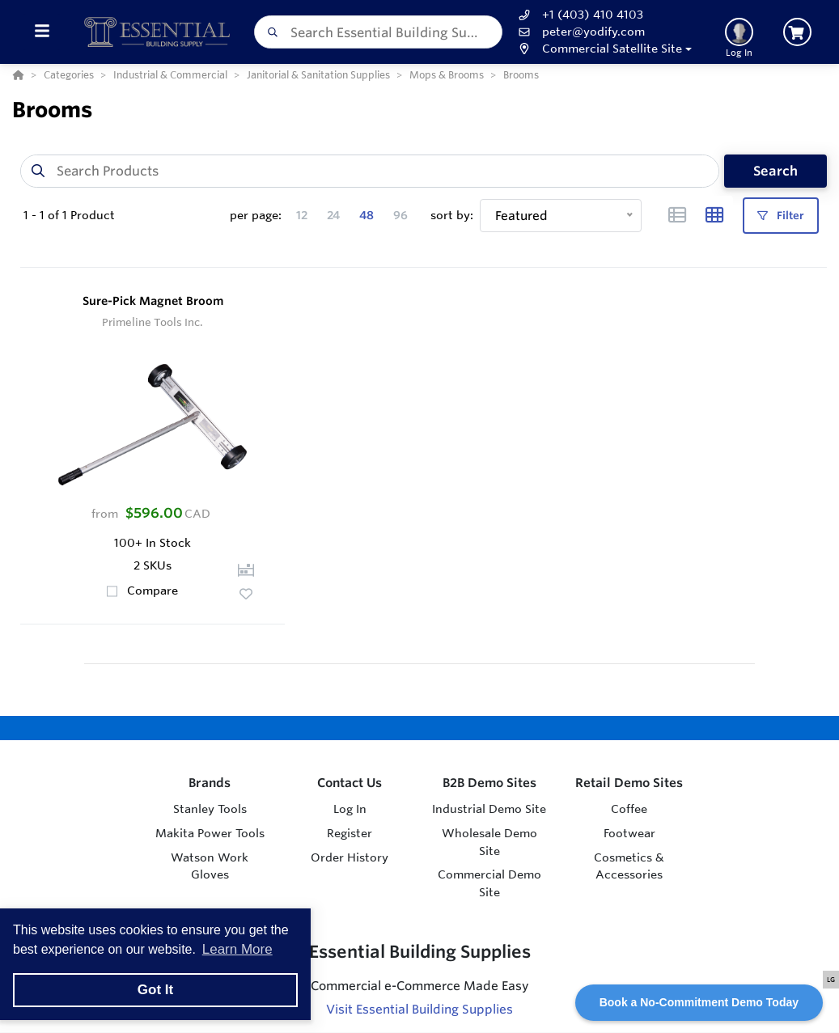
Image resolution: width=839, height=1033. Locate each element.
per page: (256, 215)
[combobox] (378, 32)
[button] (603, 48)
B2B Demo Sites (489, 782)
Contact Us (349, 782)
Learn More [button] (237, 949)
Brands (210, 782)
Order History (349, 857)
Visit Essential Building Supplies (419, 1009)
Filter (780, 215)
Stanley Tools (210, 809)
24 (333, 215)
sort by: (451, 215)
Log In (350, 809)
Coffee (629, 809)
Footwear (629, 833)
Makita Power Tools (210, 833)
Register (349, 833)
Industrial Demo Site (489, 809)
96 (400, 215)
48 (366, 215)
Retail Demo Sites (629, 782)
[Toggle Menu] (41, 32)
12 (301, 215)
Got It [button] (155, 989)
